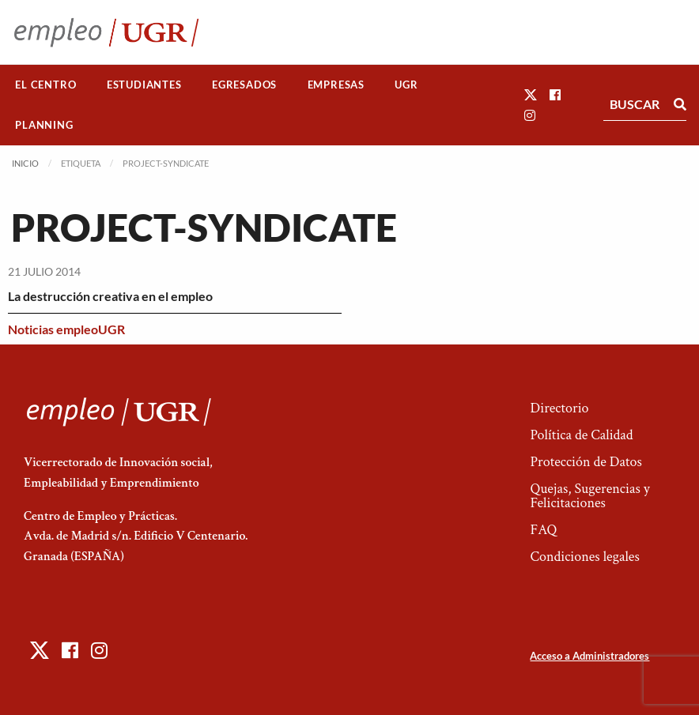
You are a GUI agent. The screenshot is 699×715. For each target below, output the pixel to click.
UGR (406, 84)
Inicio (25, 163)
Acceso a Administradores (589, 655)
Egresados (244, 84)
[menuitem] (46, 85)
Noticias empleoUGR (66, 329)
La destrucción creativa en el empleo (110, 295)
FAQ (543, 530)
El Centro (45, 84)
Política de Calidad (581, 435)
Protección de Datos (585, 462)
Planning (44, 125)
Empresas (336, 84)
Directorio (559, 408)
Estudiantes (144, 84)
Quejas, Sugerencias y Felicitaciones (589, 496)
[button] (530, 94)
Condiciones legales (584, 557)
